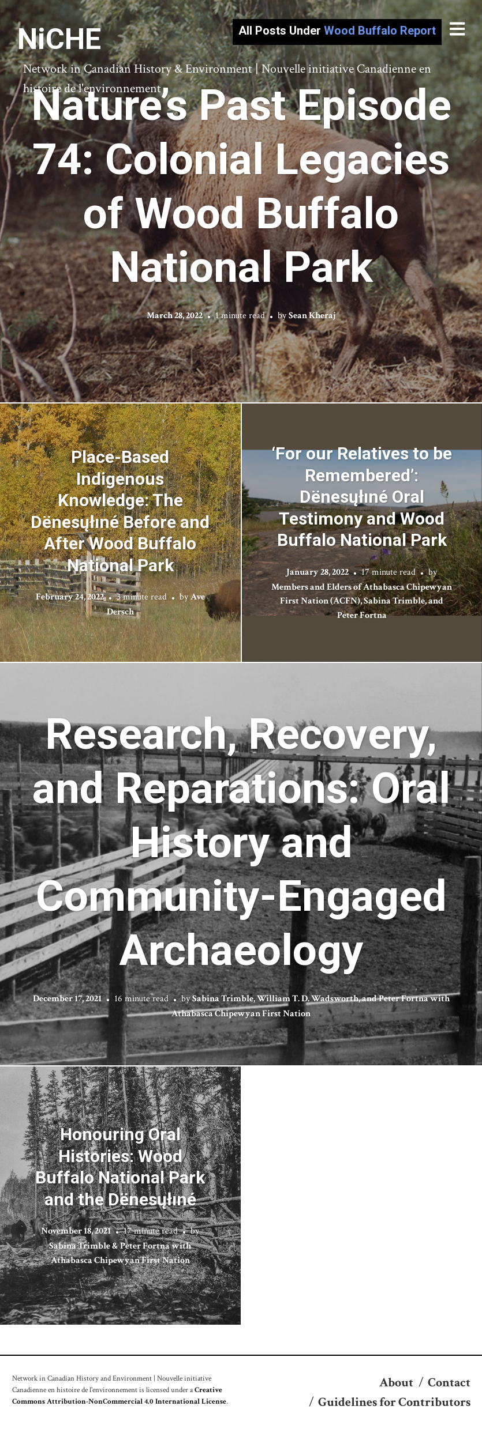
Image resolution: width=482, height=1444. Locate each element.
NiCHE (59, 39)
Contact (449, 1382)
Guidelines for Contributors (394, 1402)
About (396, 1382)
